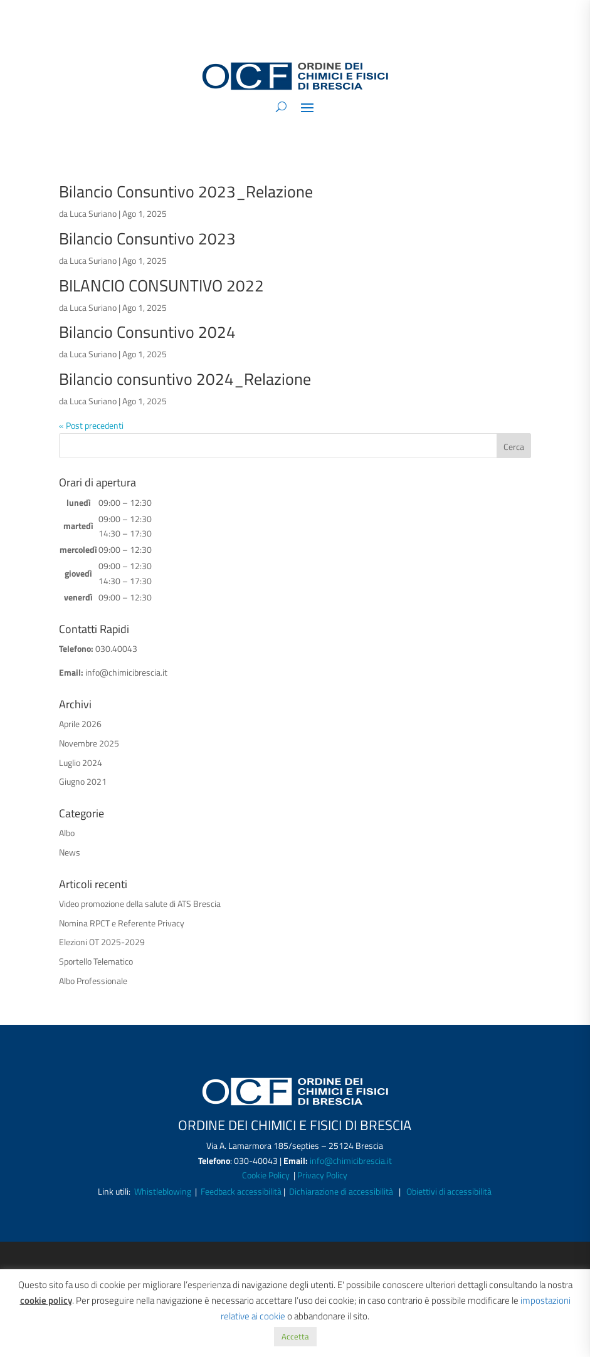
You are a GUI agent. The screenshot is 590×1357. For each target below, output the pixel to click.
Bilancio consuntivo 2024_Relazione (185, 379)
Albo (67, 832)
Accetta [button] (295, 1336)
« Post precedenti (91, 425)
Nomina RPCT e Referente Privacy (121, 923)
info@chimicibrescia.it (126, 672)
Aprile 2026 (80, 723)
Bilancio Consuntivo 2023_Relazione (186, 191)
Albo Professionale (93, 980)
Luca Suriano (93, 213)
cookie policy (46, 1300)
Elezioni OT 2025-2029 (102, 941)
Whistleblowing (162, 1191)
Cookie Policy (267, 1174)
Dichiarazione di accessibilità (341, 1191)
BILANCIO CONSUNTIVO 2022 (161, 285)
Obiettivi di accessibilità (449, 1191)
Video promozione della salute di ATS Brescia (140, 903)
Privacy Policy (322, 1174)
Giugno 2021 (83, 781)
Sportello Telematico (96, 961)
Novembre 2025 (89, 743)
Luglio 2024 (80, 762)
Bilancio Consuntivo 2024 (147, 332)
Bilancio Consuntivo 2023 (147, 238)
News (69, 852)
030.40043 (116, 648)
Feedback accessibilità (242, 1191)
